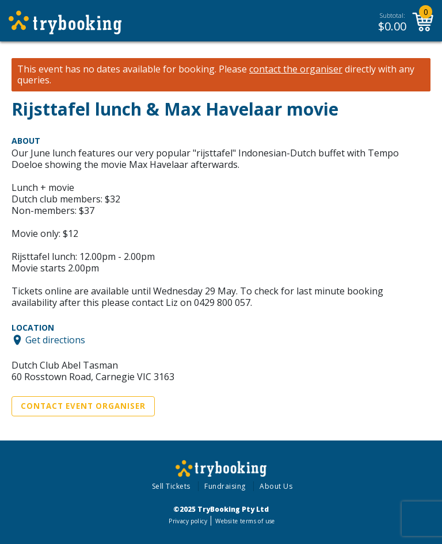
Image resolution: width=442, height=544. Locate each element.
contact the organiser (295, 69)
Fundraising (225, 486)
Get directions (55, 340)
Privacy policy (188, 521)
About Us (276, 486)
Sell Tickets (171, 486)
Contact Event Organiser (83, 406)
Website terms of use (245, 521)
